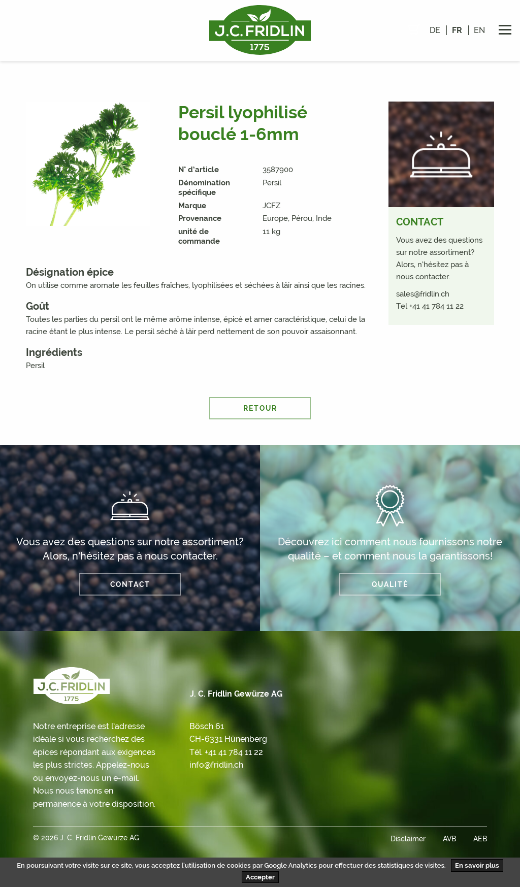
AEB (480, 839)
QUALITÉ (390, 584)
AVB (449, 839)
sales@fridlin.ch (422, 294)
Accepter (260, 877)
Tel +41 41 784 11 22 (430, 306)
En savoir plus (477, 865)
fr (457, 30)
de (435, 30)
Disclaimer (408, 839)
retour (260, 408)
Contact (130, 584)
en (479, 30)
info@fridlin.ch (216, 765)
